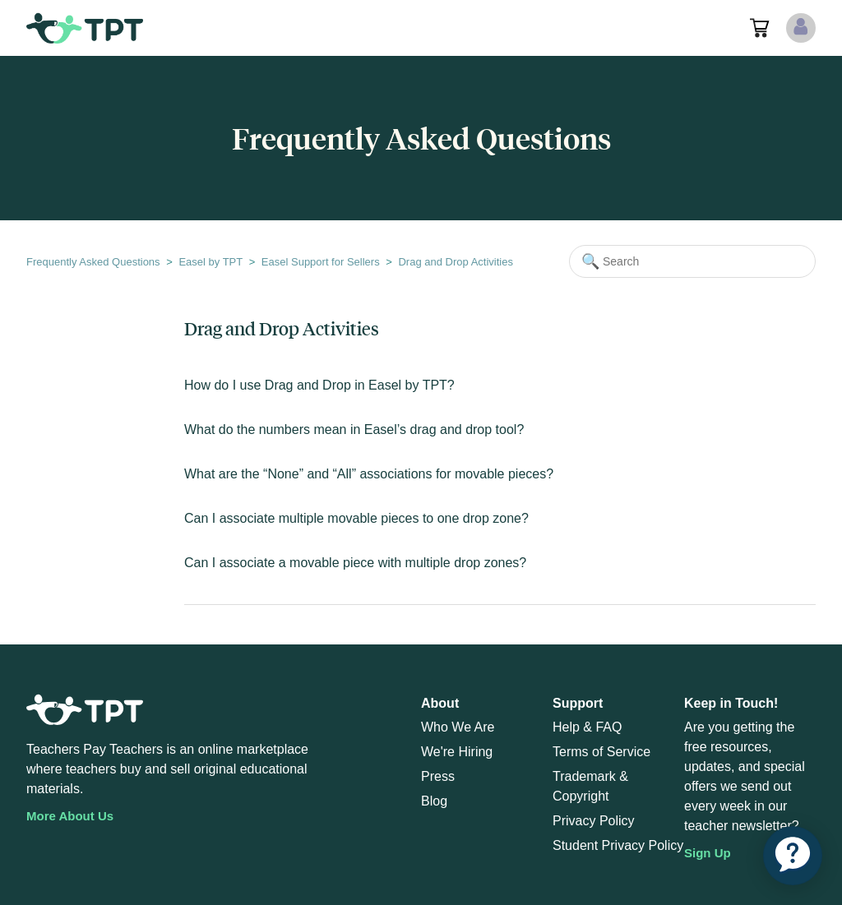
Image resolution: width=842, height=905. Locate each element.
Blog (434, 801)
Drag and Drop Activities (455, 262)
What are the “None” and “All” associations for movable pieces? (368, 474)
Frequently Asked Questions (93, 262)
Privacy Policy (594, 821)
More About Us (69, 816)
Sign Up (707, 853)
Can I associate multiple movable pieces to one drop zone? (356, 518)
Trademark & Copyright (590, 786)
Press (438, 776)
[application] (792, 855)
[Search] (692, 261)
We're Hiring (457, 752)
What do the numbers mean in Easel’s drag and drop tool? (354, 429)
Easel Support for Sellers (320, 262)
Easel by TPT (210, 262)
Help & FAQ (587, 727)
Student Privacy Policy (618, 845)
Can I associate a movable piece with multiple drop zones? (355, 563)
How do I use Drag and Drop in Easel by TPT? (319, 385)
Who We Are (458, 727)
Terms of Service (601, 752)
